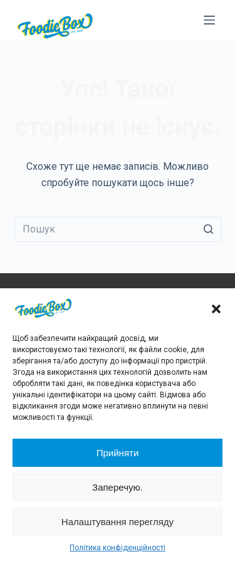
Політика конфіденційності (117, 547)
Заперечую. (117, 487)
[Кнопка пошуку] (208, 229)
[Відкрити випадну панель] (209, 20)
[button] (216, 309)
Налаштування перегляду (117, 521)
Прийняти (118, 452)
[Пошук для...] (117, 229)
